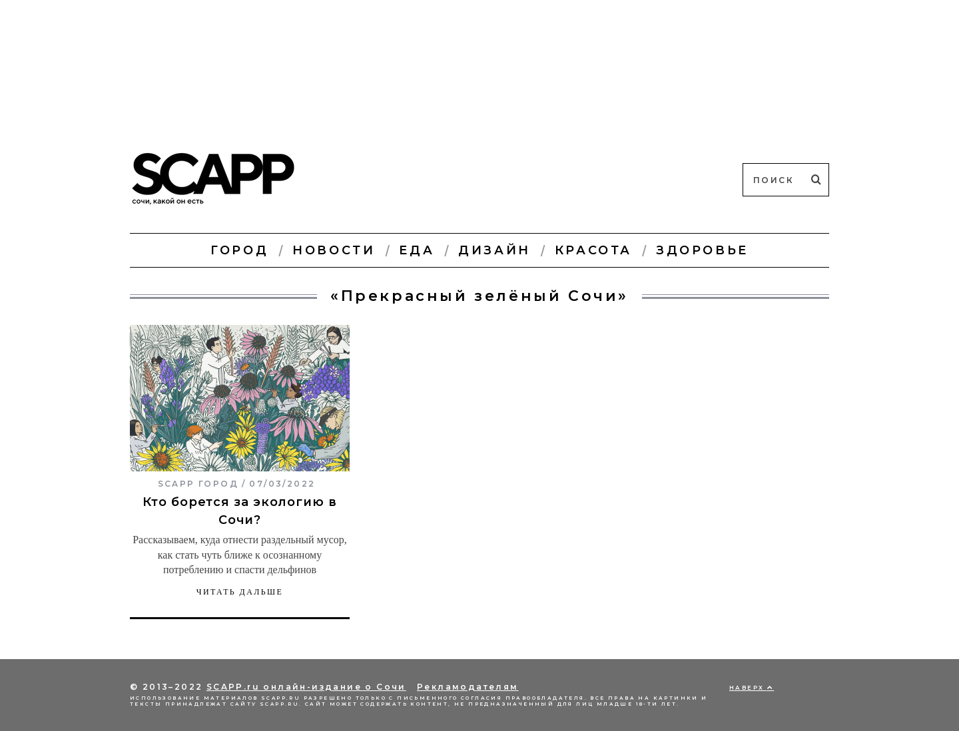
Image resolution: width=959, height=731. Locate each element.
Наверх (751, 687)
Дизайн (494, 250)
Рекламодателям (468, 687)
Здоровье (702, 250)
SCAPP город (198, 484)
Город (239, 250)
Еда (416, 250)
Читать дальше (240, 592)
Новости (333, 250)
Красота (593, 250)
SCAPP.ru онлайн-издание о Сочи (306, 687)
